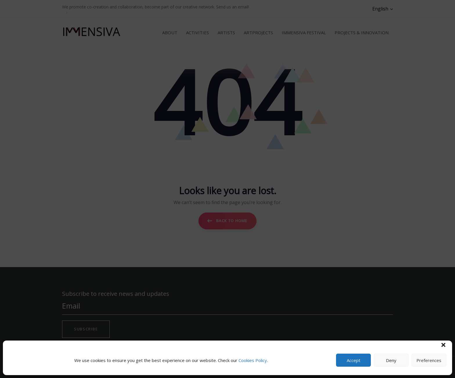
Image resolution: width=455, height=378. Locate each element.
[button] (443, 345)
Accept (353, 360)
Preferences (428, 360)
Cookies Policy (253, 360)
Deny (391, 360)
